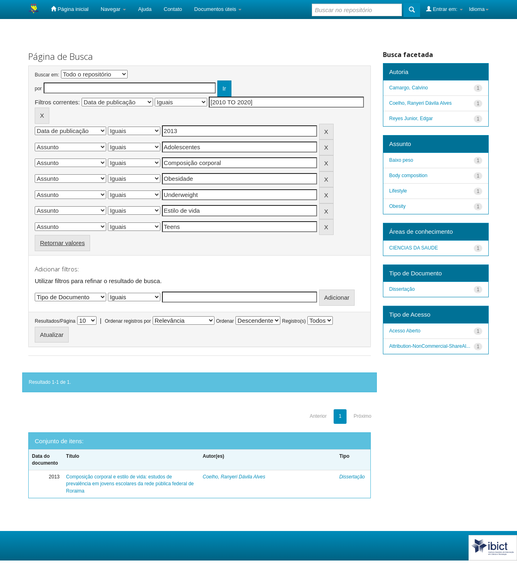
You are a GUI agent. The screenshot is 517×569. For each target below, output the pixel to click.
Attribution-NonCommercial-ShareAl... (430, 346)
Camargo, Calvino (408, 88)
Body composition (408, 175)
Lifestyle (398, 191)
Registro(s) (294, 321)
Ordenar (225, 321)
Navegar (113, 9)
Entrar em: (444, 9)
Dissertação (352, 477)
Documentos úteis (218, 9)
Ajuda (144, 9)
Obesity (397, 206)
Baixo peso (401, 160)
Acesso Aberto (404, 331)
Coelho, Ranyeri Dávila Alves (234, 477)
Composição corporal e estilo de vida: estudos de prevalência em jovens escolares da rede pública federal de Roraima (130, 483)
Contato (173, 9)
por (38, 88)
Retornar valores (62, 242)
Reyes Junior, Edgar (411, 118)
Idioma (479, 9)
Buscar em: (47, 75)
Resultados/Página (55, 321)
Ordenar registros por (128, 321)
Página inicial (69, 9)
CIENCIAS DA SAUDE (413, 248)
